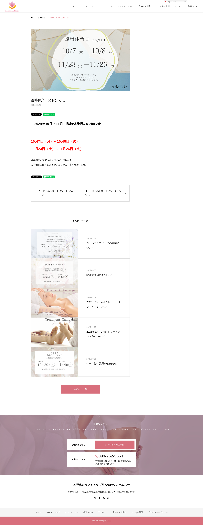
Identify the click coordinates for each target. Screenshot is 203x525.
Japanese (170, 2)
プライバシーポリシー (158, 512)
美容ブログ (88, 512)
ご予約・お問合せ (145, 6)
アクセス (179, 6)
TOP (72, 6)
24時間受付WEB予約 (114, 445)
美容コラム (193, 6)
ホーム (38, 512)
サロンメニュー (86, 6)
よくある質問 (164, 6)
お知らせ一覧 (80, 389)
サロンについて (105, 6)
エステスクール (125, 6)
